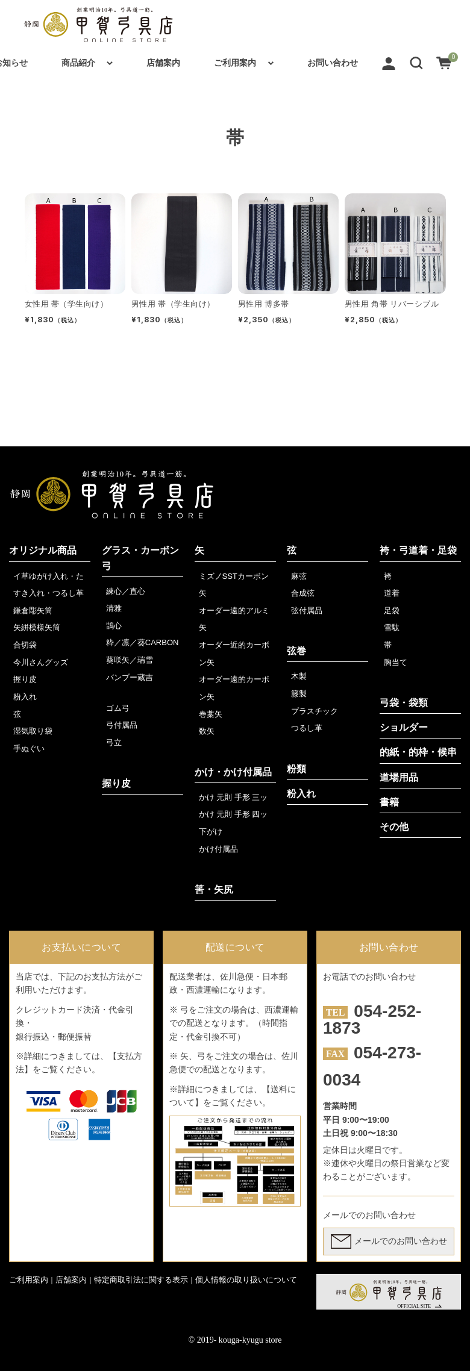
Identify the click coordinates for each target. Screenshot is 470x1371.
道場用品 (399, 777)
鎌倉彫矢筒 (32, 610)
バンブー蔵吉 (129, 677)
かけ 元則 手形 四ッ (233, 814)
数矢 (207, 730)
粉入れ (25, 696)
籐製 (299, 693)
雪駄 (392, 627)
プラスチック (314, 711)
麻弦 (299, 576)
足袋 (392, 610)
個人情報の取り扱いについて (246, 1279)
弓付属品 (121, 724)
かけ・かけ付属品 (233, 772)
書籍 (389, 802)
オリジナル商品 (43, 550)
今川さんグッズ (40, 662)
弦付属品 (306, 610)
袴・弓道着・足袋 (418, 550)
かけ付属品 (218, 849)
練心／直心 (125, 591)
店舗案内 (163, 62)
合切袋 (25, 644)
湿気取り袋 (32, 730)
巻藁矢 (210, 714)
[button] (416, 62)
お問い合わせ (332, 62)
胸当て (395, 662)
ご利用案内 (235, 62)
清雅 (114, 608)
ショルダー (404, 727)
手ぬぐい (29, 748)
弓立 (114, 742)
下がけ (210, 831)
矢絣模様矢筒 (36, 627)
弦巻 (296, 651)
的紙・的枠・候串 (418, 752)
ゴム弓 (118, 708)
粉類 (296, 769)
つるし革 (306, 727)
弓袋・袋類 (404, 703)
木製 (299, 676)
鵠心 (114, 625)
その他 (394, 827)
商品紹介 (78, 62)
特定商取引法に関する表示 (141, 1279)
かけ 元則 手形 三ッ (233, 797)
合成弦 (303, 593)
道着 (392, 593)
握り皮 (25, 679)
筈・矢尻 (214, 889)
